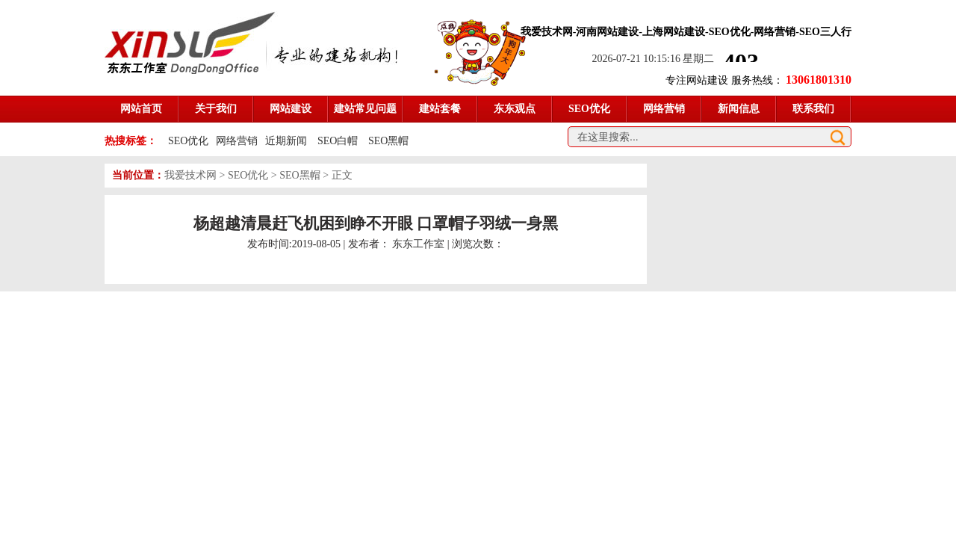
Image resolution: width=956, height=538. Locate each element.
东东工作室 (418, 244)
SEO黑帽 (388, 140)
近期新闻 (286, 140)
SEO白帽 (339, 140)
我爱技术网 (190, 175)
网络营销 (237, 140)
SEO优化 (188, 140)
